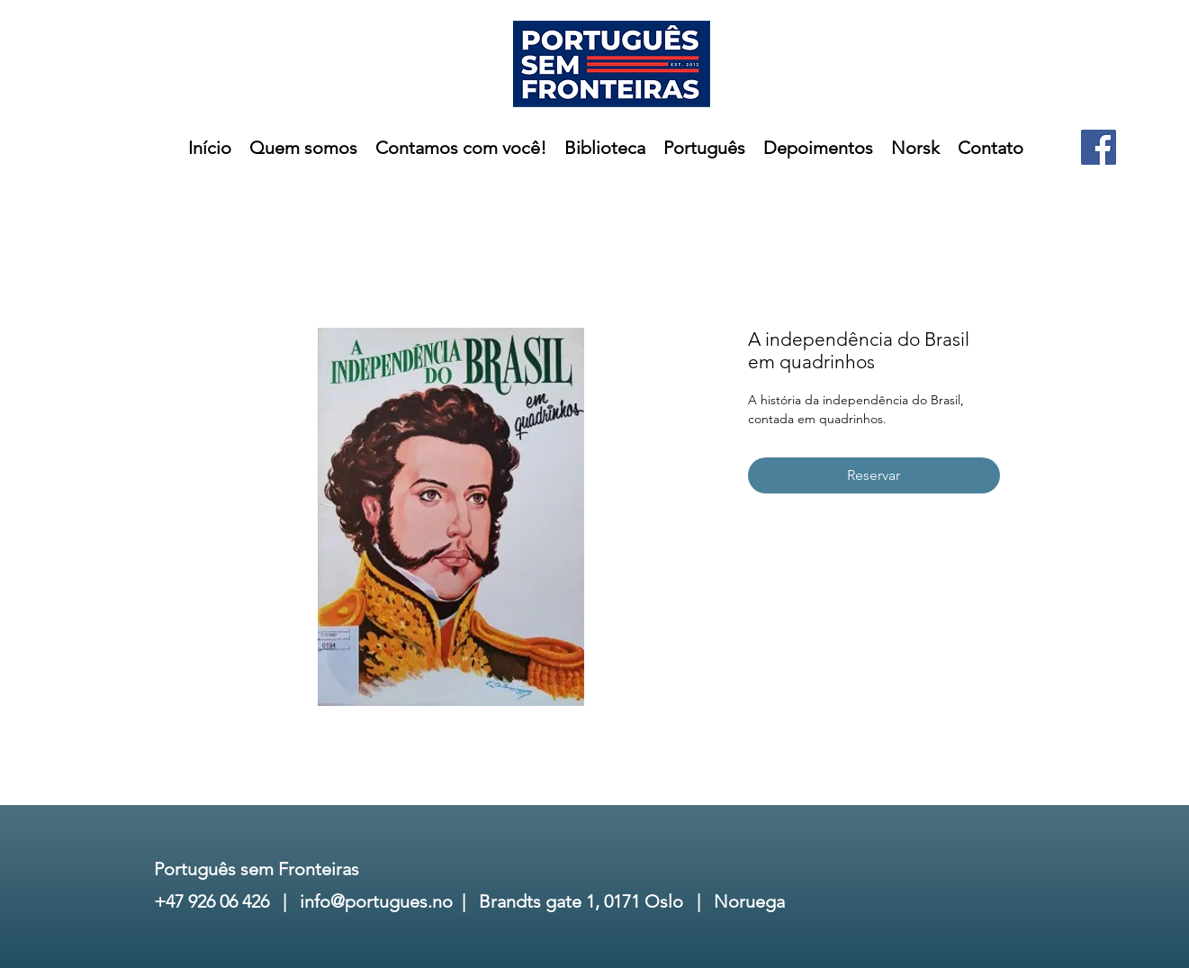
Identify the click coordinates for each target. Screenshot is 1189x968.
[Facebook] (1098, 147)
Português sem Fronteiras (256, 869)
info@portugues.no (376, 901)
